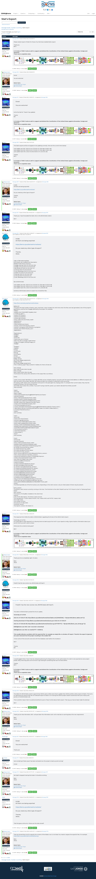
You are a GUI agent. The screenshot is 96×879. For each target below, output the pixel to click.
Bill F (5, 38)
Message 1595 (16, 554)
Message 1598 (16, 655)
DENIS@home (6, 13)
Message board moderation (8, 29)
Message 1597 (16, 600)
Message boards (6, 27)
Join (88, 13)
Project (15, 13)
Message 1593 (16, 298)
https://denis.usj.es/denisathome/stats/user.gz (26, 836)
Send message (5, 48)
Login (93, 13)
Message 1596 (16, 579)
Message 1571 (16, 97)
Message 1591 (16, 212)
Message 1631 (16, 736)
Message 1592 (16, 233)
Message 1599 (16, 690)
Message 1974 (16, 797)
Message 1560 (16, 72)
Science (23, 13)
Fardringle (5, 736)
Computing (31, 13)
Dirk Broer (5, 233)
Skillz (3, 797)
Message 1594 (16, 513)
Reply (29, 68)
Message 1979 (16, 831)
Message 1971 (16, 757)
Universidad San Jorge (20, 84)
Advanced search (6, 24)
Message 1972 (16, 772)
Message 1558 (16, 38)
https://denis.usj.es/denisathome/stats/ (24, 189)
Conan (5, 758)
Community (41, 13)
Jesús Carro (7, 72)
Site (48, 13)
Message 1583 (16, 142)
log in (18, 32)
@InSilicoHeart (18, 86)
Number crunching (16, 27)
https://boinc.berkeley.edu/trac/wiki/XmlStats (26, 303)
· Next (8, 33)
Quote (34, 68)
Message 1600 (16, 711)
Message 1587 (16, 181)
